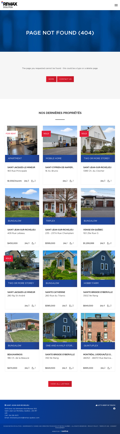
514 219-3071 (13, 415)
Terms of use (104, 426)
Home (51, 79)
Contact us (65, 79)
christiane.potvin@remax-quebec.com (24, 418)
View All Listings (60, 384)
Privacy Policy (93, 426)
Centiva (64, 431)
